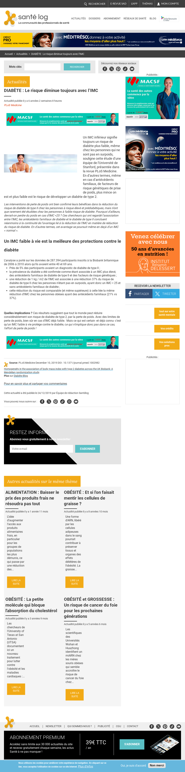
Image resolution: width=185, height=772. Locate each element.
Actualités (78, 18)
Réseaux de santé (135, 18)
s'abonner (132, 744)
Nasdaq (165, 16)
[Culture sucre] (152, 222)
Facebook (105, 68)
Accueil (9, 54)
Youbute (132, 68)
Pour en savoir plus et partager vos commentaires (35, 383)
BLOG (153, 18)
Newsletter (53, 726)
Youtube (76, 401)
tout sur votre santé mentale (167, 313)
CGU (118, 726)
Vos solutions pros (167, 344)
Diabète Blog (21, 375)
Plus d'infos (85, 766)
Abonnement (112, 18)
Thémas (147, 3)
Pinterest (118, 68)
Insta (69, 401)
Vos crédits (167, 328)
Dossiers (94, 18)
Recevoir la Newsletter (152, 286)
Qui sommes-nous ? (79, 726)
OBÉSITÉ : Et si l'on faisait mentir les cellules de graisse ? (89, 498)
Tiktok (125, 68)
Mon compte (170, 3)
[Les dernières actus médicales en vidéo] (152, 403)
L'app (134, 3)
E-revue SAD (118, 3)
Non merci (157, 765)
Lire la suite (16, 582)
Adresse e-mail (20, 443)
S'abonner (87, 449)
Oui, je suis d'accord (133, 765)
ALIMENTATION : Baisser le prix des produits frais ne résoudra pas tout (32, 498)
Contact (132, 726)
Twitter (111, 68)
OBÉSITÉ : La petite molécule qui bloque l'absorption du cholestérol (31, 605)
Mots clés (15, 66)
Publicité (104, 726)
